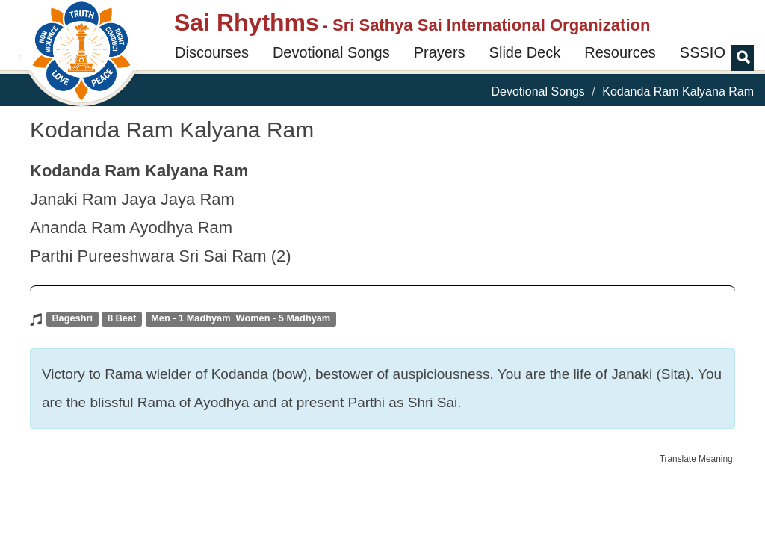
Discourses (212, 52)
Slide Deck (525, 52)
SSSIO (702, 52)
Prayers (439, 52)
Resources (620, 52)
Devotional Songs (331, 52)
